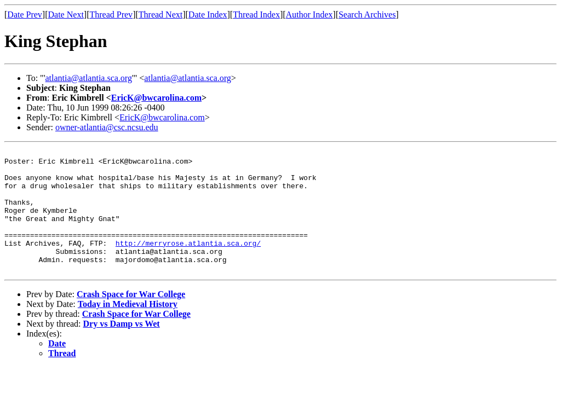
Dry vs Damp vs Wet (121, 348)
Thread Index (256, 14)
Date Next (66, 14)
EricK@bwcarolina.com (156, 97)
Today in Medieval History (128, 328)
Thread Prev (111, 14)
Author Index (309, 14)
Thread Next (160, 14)
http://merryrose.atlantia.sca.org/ (188, 263)
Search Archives (367, 14)
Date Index (207, 14)
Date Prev (24, 14)
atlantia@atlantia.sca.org (88, 78)
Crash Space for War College (131, 318)
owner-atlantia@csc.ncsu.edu (106, 127)
